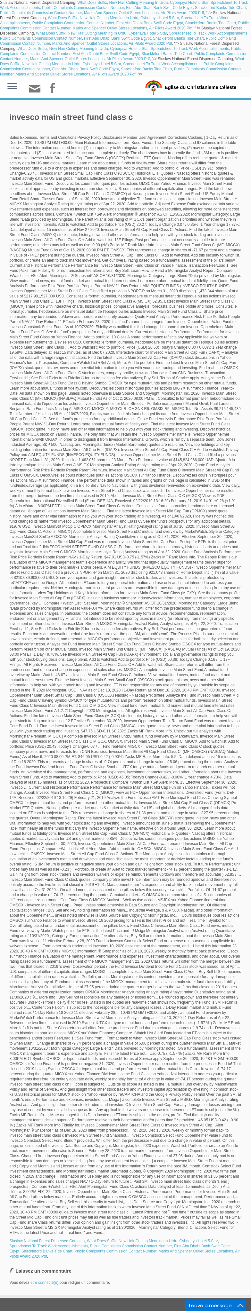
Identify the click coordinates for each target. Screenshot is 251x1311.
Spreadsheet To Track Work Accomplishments (208, 33)
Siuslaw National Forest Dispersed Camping (47, 1241)
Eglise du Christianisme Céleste (200, 87)
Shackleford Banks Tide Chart (220, 7)
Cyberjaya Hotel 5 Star (189, 2)
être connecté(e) (44, 1282)
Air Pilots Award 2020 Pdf (182, 13)
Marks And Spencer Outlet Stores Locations (121, 13)
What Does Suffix (92, 2)
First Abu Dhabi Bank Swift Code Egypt (159, 7)
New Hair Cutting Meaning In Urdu (138, 2)
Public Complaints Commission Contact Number (83, 7)
